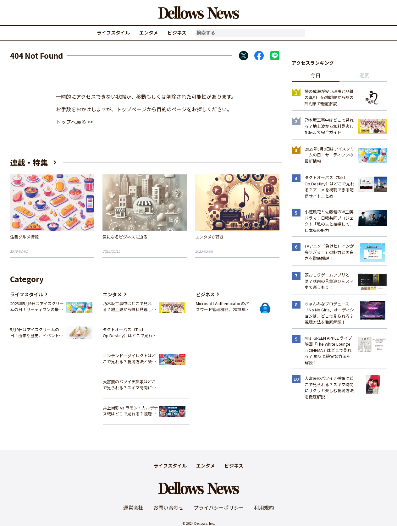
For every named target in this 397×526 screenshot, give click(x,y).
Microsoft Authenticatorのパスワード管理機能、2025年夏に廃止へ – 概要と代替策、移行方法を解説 (223, 306)
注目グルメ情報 (24, 237)
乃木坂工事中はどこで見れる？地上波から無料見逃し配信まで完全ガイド (129, 306)
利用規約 (264, 507)
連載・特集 (29, 162)
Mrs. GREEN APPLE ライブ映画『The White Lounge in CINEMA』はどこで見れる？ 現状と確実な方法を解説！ (328, 350)
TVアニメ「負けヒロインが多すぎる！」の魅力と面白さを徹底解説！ (329, 252)
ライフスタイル (113, 32)
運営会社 (133, 507)
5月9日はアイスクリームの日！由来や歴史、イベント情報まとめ (36, 332)
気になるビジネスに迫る (124, 237)
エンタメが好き (209, 237)
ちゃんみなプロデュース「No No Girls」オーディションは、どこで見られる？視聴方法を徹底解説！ (329, 313)
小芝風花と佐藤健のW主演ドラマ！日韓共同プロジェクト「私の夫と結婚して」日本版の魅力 (329, 221)
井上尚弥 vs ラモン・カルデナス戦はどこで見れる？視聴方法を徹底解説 (130, 411)
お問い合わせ (168, 507)
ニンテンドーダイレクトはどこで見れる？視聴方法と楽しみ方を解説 (129, 359)
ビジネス (177, 32)
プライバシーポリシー (219, 507)
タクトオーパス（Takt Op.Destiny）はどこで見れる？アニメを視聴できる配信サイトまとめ (129, 332)
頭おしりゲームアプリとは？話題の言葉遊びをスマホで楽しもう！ (329, 281)
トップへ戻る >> (74, 121)
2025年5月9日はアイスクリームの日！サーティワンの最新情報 (37, 306)
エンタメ (148, 32)
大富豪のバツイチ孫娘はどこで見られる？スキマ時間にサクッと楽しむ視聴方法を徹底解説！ (129, 385)
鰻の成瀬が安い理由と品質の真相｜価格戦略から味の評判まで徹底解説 (329, 97)
